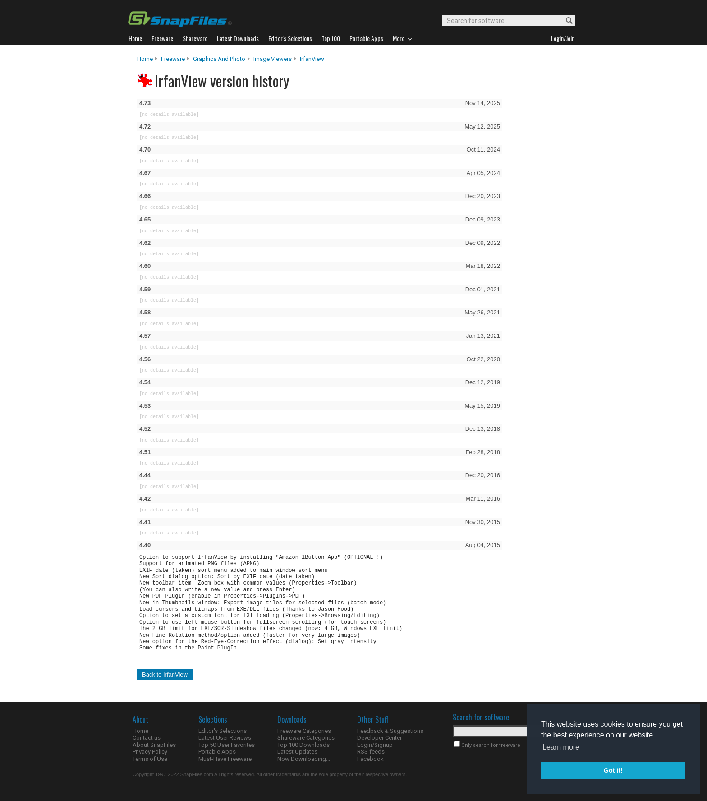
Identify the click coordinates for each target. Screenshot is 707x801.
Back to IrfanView (165, 674)
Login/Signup (375, 744)
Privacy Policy (150, 751)
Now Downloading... (303, 758)
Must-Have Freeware (225, 758)
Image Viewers (272, 58)
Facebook (370, 758)
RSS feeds (371, 751)
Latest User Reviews (224, 737)
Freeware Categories (304, 730)
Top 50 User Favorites (226, 744)
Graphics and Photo (219, 58)
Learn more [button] (560, 747)
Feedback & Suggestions (390, 730)
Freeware (173, 58)
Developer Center (379, 737)
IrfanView (312, 58)
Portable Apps (217, 751)
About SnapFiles (154, 744)
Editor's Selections (222, 730)
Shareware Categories (306, 737)
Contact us (147, 737)
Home (145, 58)
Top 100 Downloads (303, 744)
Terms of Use (150, 758)
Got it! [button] (613, 770)
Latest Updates (297, 751)
